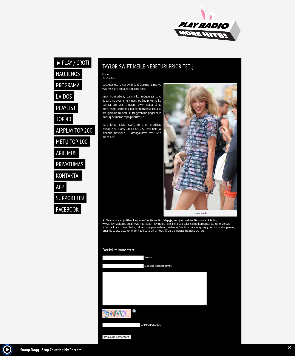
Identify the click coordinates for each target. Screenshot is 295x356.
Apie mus (66, 153)
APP (60, 187)
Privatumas (69, 164)
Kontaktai (68, 176)
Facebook (67, 209)
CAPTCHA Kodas (151, 324)
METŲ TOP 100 (72, 141)
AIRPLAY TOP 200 (74, 130)
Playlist (66, 108)
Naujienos (68, 74)
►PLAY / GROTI (73, 63)
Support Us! (70, 198)
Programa (68, 85)
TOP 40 (63, 119)
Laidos (64, 96)
